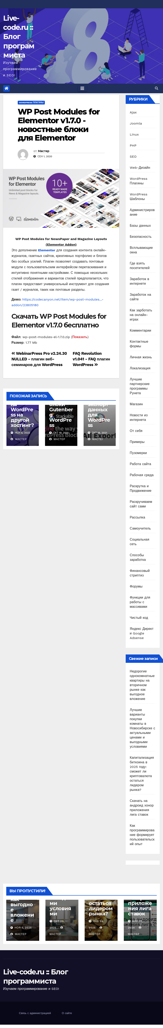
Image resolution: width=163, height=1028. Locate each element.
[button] (156, 88)
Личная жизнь (141, 357)
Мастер (43, 151)
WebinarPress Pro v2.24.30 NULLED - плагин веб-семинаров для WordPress (39, 359)
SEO (133, 157)
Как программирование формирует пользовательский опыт (142, 835)
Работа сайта (140, 464)
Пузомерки (138, 453)
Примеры (137, 442)
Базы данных (140, 226)
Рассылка (137, 517)
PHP (133, 145)
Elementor (46, 250)
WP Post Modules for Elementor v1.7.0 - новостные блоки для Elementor (59, 125)
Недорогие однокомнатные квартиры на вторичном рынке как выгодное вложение (142, 685)
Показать (80, 337)
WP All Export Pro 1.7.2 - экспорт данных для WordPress (99, 407)
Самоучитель (140, 528)
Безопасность (141, 237)
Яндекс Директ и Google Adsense (142, 633)
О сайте (67, 1013)
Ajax (133, 112)
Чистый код (139, 618)
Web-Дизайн (140, 168)
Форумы (136, 586)
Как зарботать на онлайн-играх (141, 314)
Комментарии (140, 330)
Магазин (136, 404)
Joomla (136, 123)
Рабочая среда (142, 475)
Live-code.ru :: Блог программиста (18, 36)
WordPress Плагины (31, 102)
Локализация (140, 368)
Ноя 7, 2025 (23, 927)
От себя (136, 431)
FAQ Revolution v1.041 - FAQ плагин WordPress (91, 359)
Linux (134, 134)
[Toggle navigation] (82, 88)
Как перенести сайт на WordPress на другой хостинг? (22, 407)
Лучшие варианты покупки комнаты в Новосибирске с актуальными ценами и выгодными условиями (142, 728)
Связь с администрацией (35, 1013)
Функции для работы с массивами (140, 602)
